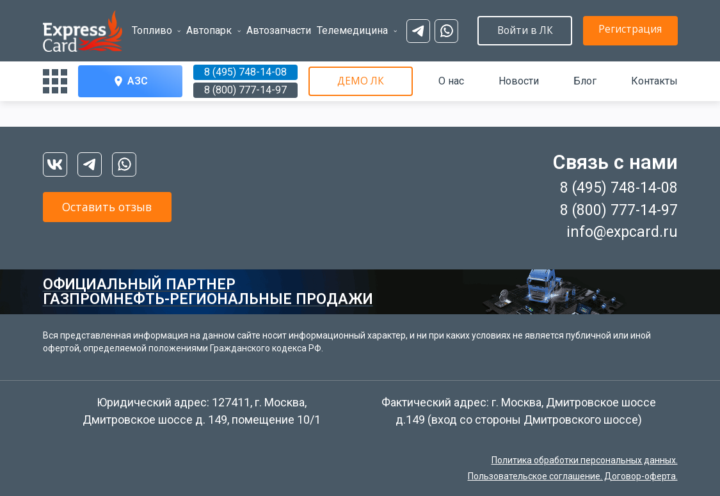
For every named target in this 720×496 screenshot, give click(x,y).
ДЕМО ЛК (360, 81)
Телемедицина (333, 23)
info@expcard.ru (622, 232)
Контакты (654, 81)
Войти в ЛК (625, 31)
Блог (584, 81)
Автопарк (202, 23)
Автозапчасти (266, 23)
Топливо (152, 23)
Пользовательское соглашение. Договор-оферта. (573, 476)
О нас (451, 81)
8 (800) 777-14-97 (245, 90)
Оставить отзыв (119, 208)
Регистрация (510, 29)
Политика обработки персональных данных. (585, 460)
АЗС (130, 81)
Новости (519, 81)
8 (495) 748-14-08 (245, 72)
